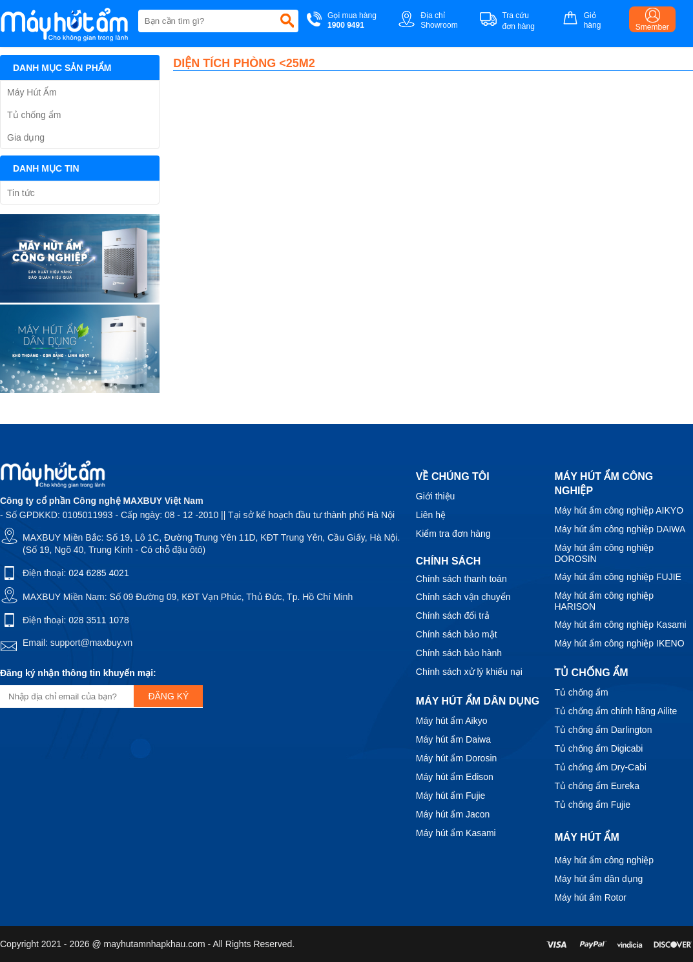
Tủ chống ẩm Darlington (603, 730)
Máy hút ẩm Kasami (456, 833)
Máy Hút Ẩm (32, 92)
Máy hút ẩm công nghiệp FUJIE (617, 577)
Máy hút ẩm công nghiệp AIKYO (618, 510)
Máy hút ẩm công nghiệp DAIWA (619, 529)
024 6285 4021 (98, 573)
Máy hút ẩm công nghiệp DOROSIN (604, 553)
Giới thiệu (435, 496)
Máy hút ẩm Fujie (451, 795)
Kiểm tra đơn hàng (453, 533)
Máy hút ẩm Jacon (453, 814)
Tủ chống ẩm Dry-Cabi (600, 767)
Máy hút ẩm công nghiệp (604, 860)
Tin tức (21, 193)
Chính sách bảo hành (459, 653)
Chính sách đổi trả (453, 615)
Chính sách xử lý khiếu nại (469, 671)
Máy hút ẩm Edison (454, 777)
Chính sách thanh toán (461, 579)
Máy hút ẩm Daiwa (453, 739)
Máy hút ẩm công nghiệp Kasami (620, 624)
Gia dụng (26, 137)
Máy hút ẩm (586, 837)
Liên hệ (431, 515)
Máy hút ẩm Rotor (590, 897)
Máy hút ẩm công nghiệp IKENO (619, 643)
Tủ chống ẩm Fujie (592, 804)
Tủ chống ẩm (34, 115)
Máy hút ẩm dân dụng (598, 879)
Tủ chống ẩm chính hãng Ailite (615, 711)
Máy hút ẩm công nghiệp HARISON (604, 601)
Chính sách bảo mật (456, 634)
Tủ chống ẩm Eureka (596, 786)
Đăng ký (168, 696)
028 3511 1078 (98, 620)
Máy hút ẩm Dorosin (456, 758)
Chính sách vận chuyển (463, 597)
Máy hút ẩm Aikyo (452, 721)
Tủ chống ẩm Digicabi (598, 748)
